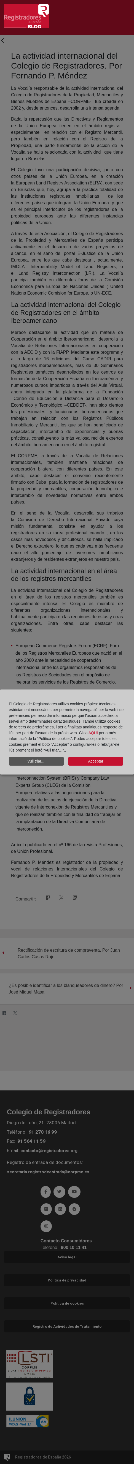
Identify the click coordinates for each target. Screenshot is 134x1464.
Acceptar (95, 761)
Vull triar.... (36, 761)
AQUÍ (94, 732)
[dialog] (67, 732)
